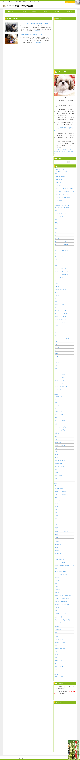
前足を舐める (58, 463)
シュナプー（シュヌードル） (62, 207)
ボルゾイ (57, 365)
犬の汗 (56, 547)
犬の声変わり (58, 553)
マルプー (57, 265)
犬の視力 (57, 592)
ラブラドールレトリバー (61, 386)
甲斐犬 (56, 280)
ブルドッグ (58, 350)
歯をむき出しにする (60, 445)
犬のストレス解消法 (60, 562)
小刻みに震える (59, 639)
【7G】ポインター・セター (62, 194)
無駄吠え (57, 515)
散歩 (56, 417)
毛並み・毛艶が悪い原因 (61, 574)
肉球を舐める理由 (59, 607)
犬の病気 (56, 636)
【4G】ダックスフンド (60, 185)
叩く (56, 485)
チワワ (56, 325)
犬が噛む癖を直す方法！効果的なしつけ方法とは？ (33, 34)
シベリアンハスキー (60, 304)
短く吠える (58, 457)
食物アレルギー (59, 666)
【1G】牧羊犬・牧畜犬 (60, 176)
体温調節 (57, 550)
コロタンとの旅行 (59, 676)
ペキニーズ (58, 356)
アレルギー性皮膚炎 (60, 642)
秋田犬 (56, 223)
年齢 (56, 610)
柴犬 (56, 301)
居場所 (56, 454)
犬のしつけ (56, 483)
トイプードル (58, 332)
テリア (56, 329)
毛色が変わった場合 (60, 648)
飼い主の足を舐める (60, 420)
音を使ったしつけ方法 (60, 491)
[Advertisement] (64, 44)
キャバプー (58, 247)
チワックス (58, 232)
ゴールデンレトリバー (60, 289)
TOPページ (10, 11)
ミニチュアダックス (60, 374)
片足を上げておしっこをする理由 (63, 595)
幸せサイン (58, 451)
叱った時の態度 (59, 488)
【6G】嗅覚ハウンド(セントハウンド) (64, 191)
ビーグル (57, 347)
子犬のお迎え (58, 589)
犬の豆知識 (56, 541)
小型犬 (56, 556)
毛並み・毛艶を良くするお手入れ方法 (64, 565)
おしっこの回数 (59, 617)
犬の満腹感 (58, 544)
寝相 (56, 448)
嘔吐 (56, 657)
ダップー (57, 226)
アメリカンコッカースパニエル (62, 268)
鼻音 (56, 583)
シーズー (57, 295)
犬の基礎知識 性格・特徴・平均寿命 (62, 205)
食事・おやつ (58, 475)
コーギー (57, 286)
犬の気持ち (56, 394)
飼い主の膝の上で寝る (60, 427)
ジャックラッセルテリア (61, 313)
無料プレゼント (46, 11)
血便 (56, 663)
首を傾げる (58, 626)
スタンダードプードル (60, 319)
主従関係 (57, 528)
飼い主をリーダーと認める (61, 531)
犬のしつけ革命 (57, 11)
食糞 (56, 525)
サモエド (57, 292)
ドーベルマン (58, 335)
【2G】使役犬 (58, 179)
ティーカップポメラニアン (61, 244)
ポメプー (57, 262)
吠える (56, 436)
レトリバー (58, 389)
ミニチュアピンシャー (60, 377)
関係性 (56, 537)
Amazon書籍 (33, 11)
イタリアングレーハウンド (61, 271)
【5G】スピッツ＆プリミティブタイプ (64, 188)
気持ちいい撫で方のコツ (61, 601)
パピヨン (57, 344)
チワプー (57, 235)
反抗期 (56, 534)
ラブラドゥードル (59, 383)
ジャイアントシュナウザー (61, 310)
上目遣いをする (59, 396)
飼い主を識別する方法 (60, 571)
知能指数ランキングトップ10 (62, 604)
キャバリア (58, 283)
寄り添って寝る (59, 411)
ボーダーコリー (59, 359)
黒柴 (56, 210)
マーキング (58, 623)
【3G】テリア (58, 182)
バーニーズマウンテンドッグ (62, 338)
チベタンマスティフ (60, 322)
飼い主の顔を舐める (60, 460)
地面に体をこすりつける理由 (62, 598)
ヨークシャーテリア (60, 380)
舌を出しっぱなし (59, 645)
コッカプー (58, 253)
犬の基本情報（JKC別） (59, 169)
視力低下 (57, 654)
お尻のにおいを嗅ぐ (60, 466)
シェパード (58, 298)
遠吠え (56, 402)
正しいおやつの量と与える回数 (62, 620)
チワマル (57, 238)
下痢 (56, 651)
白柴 (56, 219)
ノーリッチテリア (59, 256)
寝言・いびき (58, 580)
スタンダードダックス (60, 213)
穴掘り (56, 439)
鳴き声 (56, 472)
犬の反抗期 (58, 629)
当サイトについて (22, 11)
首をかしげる (58, 660)
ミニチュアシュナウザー (61, 371)
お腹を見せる (58, 433)
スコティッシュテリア (60, 316)
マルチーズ (58, 368)
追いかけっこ (58, 405)
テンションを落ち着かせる (61, 494)
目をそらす (58, 469)
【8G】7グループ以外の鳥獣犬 (62, 197)
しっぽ (56, 399)
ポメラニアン (58, 362)
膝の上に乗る (58, 442)
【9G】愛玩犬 (58, 200)
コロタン (56, 674)
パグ (56, 341)
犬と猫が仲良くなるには (61, 559)
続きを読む (37, 30)
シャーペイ (58, 307)
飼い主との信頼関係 (60, 430)
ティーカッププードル (60, 241)
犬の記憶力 (58, 577)
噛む (56, 424)
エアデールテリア (59, 277)
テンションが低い (59, 414)
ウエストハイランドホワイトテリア (64, 274)
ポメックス (58, 259)
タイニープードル (59, 216)
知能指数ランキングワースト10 (63, 613)
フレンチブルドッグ (60, 353)
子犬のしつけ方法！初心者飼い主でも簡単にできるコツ (34, 23)
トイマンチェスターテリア (61, 250)
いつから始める (59, 500)
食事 (56, 522)
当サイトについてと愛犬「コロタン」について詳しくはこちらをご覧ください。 (64, 129)
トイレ (56, 506)
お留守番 (57, 632)
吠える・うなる (59, 503)
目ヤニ (56, 669)
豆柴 (56, 229)
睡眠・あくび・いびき (60, 478)
